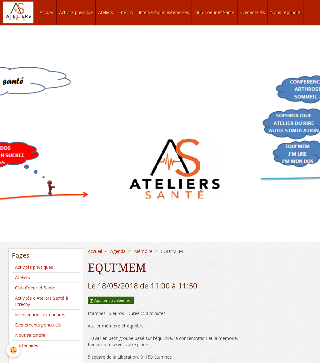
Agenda (118, 251)
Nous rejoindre (285, 12)
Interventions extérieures (164, 12)
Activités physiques (34, 267)
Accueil (47, 12)
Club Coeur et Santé (214, 12)
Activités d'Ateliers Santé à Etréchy (41, 301)
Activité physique (76, 12)
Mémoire (143, 251)
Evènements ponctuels (38, 325)
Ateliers (105, 12)
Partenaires (26, 345)
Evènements (252, 12)
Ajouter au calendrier (111, 300)
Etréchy (125, 12)
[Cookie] (13, 350)
